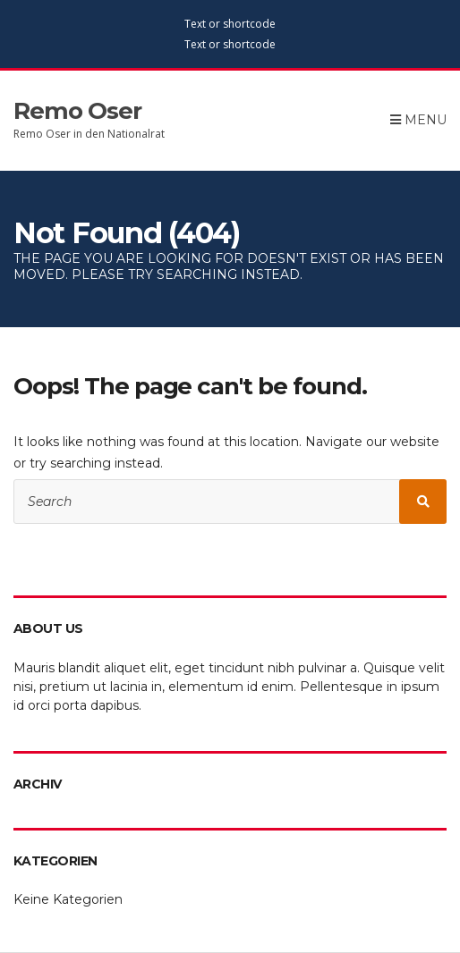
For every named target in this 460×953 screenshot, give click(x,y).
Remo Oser (77, 111)
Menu (418, 120)
